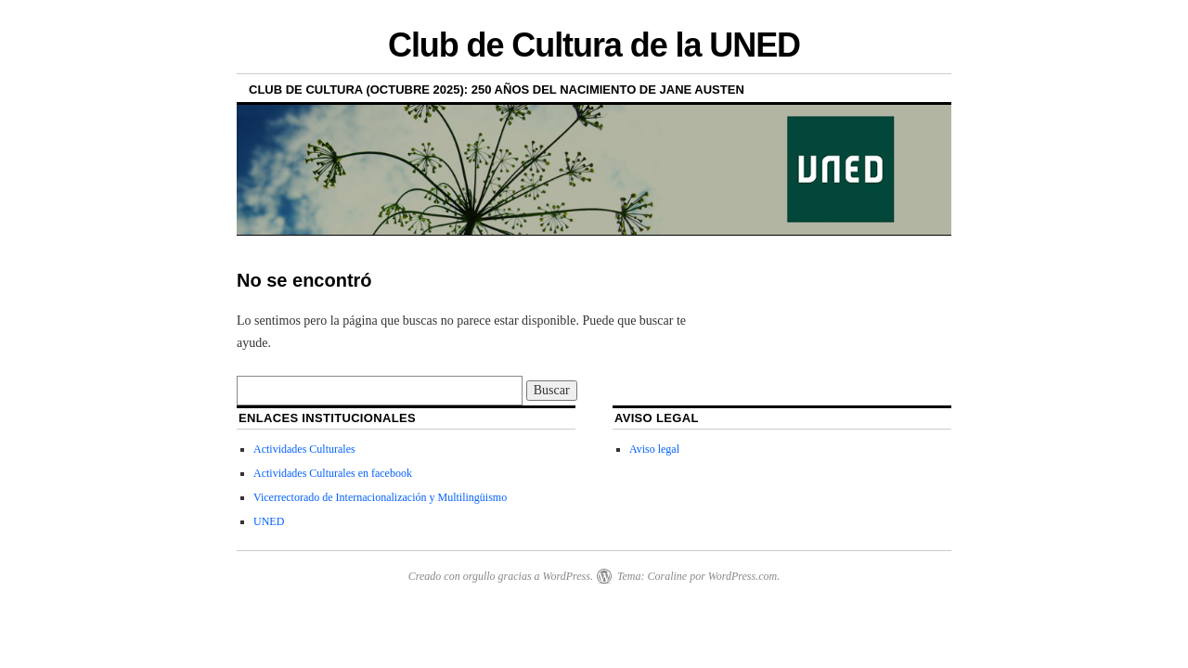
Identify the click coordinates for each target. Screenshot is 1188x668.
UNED (268, 521)
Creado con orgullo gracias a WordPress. (500, 576)
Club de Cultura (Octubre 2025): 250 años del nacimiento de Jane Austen (496, 89)
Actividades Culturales (304, 449)
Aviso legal (654, 449)
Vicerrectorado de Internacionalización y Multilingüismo (380, 497)
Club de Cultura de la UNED (594, 45)
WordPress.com (742, 576)
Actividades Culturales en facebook (332, 473)
